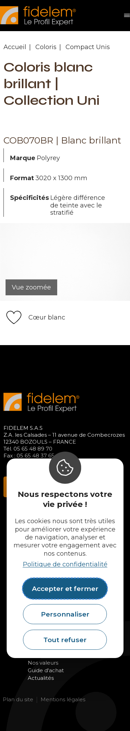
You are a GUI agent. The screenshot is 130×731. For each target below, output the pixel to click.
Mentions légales (63, 699)
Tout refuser (65, 640)
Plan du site (18, 699)
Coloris (46, 47)
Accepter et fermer (65, 588)
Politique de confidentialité (65, 564)
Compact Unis (88, 47)
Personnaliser (65, 614)
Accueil (14, 47)
